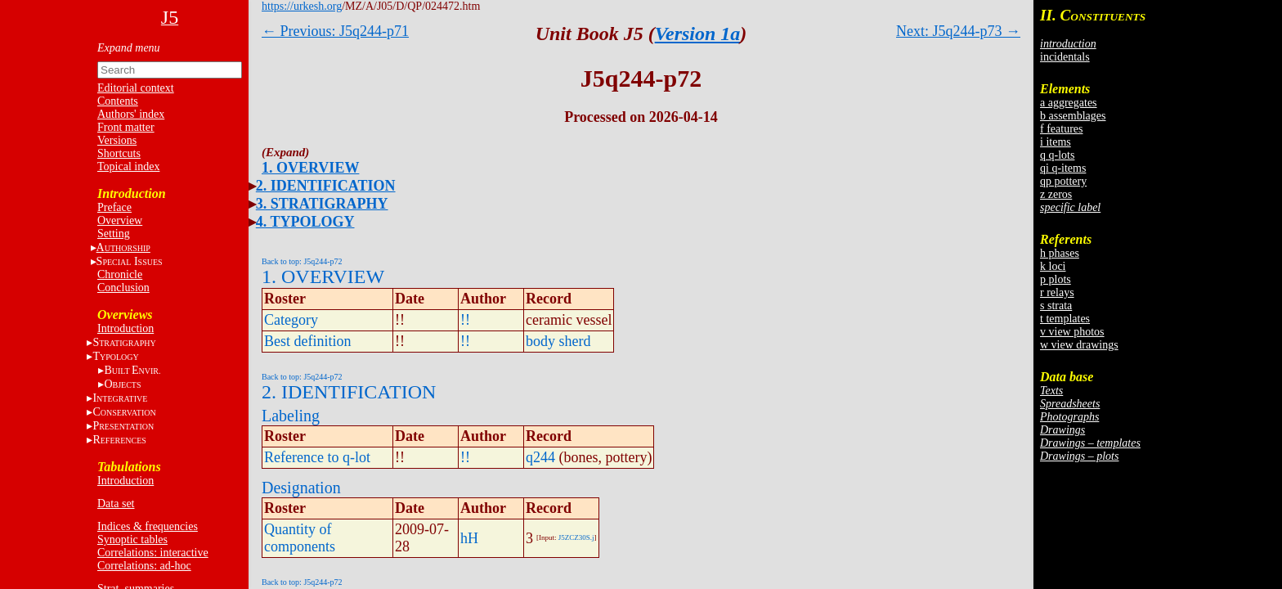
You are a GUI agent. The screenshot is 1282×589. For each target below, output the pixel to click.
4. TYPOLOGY (305, 222)
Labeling (291, 416)
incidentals (1065, 57)
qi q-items (1063, 168)
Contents (117, 101)
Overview (119, 220)
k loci (1053, 266)
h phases (1059, 253)
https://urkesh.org (302, 6)
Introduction (125, 328)
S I (129, 261)
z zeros (1056, 194)
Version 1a (698, 33)
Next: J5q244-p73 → (958, 31)
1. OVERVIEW (310, 168)
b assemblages (1072, 116)
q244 (540, 457)
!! (465, 320)
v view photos (1072, 332)
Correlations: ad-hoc (144, 566)
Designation (301, 488)
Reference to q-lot (317, 457)
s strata (1056, 305)
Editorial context (135, 88)
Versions (117, 140)
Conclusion (123, 287)
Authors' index (130, 114)
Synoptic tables (132, 539)
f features (1061, 129)
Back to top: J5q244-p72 (302, 261)
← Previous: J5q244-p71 (335, 31)
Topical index (128, 166)
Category (291, 320)
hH (469, 538)
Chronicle (119, 274)
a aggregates (1068, 103)
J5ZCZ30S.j (576, 537)
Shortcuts (119, 153)
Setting (113, 233)
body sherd (558, 341)
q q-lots (1057, 155)
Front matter (126, 127)
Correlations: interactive (152, 552)
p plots (1055, 279)
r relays (1057, 292)
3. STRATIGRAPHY (322, 204)
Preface (114, 207)
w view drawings (1079, 345)
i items (1055, 142)
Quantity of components (299, 538)
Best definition (308, 341)
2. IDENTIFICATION (326, 186)
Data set (115, 503)
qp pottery (1063, 181)
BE (132, 370)
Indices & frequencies (147, 526)
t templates (1065, 318)
